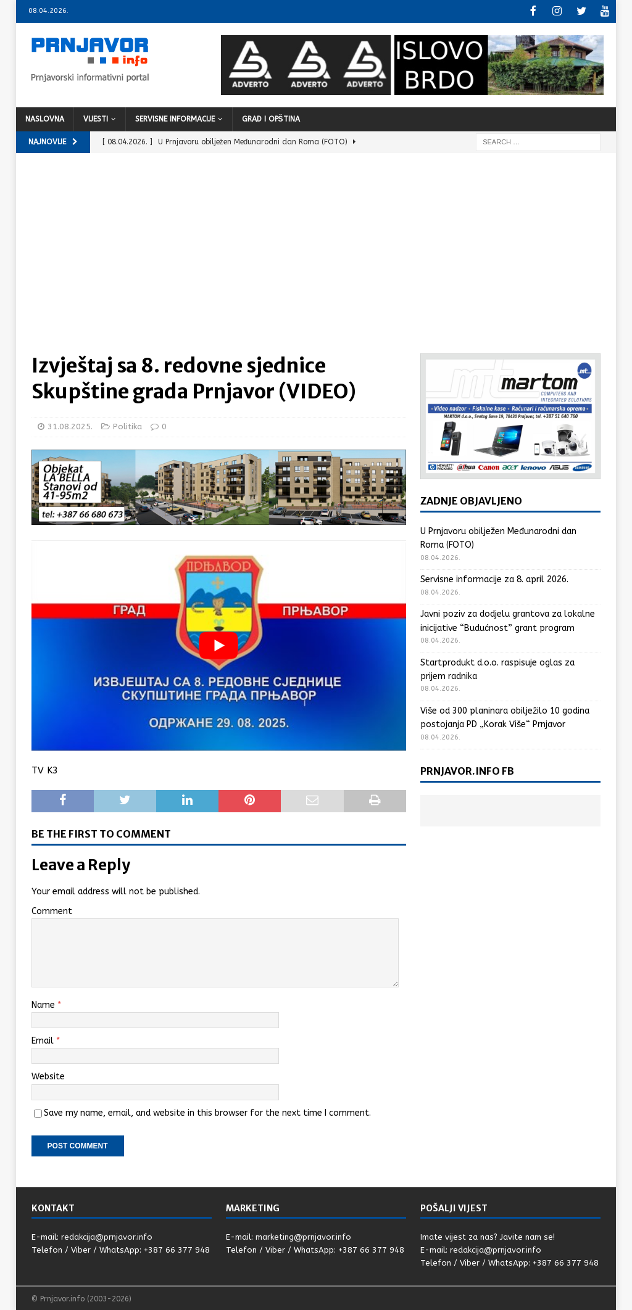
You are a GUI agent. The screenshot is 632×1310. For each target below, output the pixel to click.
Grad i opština (271, 117)
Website (48, 1075)
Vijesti (95, 117)
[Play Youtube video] (218, 644)
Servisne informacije (175, 117)
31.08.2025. (70, 425)
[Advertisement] (316, 259)
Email (43, 1039)
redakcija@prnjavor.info (106, 1235)
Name (44, 1004)
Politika (127, 425)
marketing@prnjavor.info (303, 1235)
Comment (51, 910)
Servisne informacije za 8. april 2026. (494, 578)
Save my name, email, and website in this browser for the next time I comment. (207, 1111)
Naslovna (44, 117)
